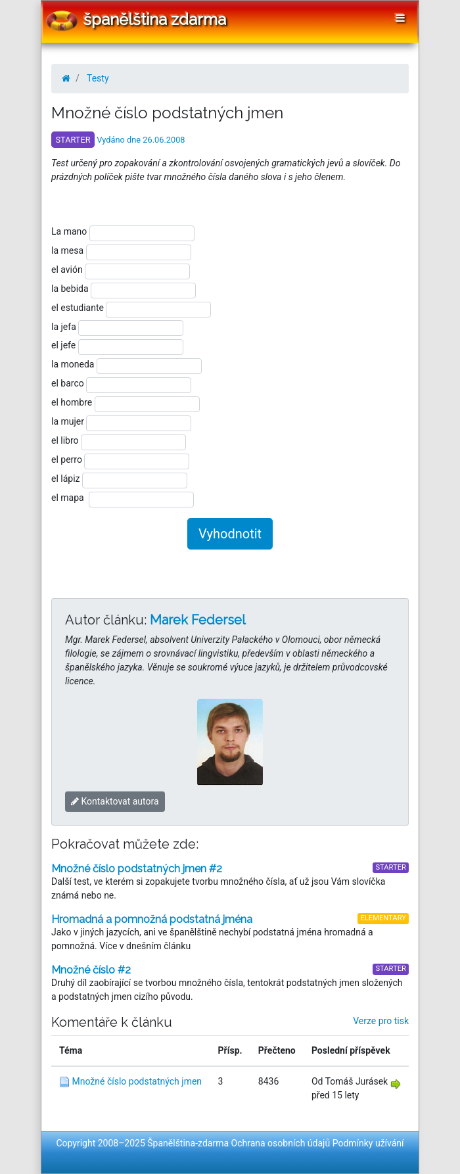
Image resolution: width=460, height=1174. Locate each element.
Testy (98, 78)
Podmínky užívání (368, 1143)
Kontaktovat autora (115, 801)
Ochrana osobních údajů (281, 1143)
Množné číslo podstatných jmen (137, 1081)
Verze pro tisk (381, 1021)
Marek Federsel (198, 620)
